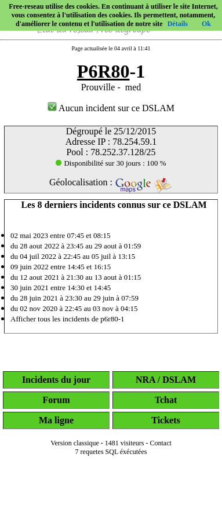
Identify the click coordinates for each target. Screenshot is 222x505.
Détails (178, 24)
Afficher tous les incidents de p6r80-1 (67, 318)
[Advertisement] (111, 488)
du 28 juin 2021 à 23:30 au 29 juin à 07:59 (74, 298)
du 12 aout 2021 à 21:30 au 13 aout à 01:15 (75, 277)
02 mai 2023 (29, 235)
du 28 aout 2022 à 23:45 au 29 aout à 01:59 (75, 245)
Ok (206, 24)
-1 (111, 71)
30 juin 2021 (29, 287)
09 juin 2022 (29, 266)
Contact (161, 443)
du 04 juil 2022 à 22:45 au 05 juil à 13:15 (72, 256)
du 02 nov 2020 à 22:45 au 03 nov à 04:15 (74, 308)
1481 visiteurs (124, 443)
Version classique (74, 443)
